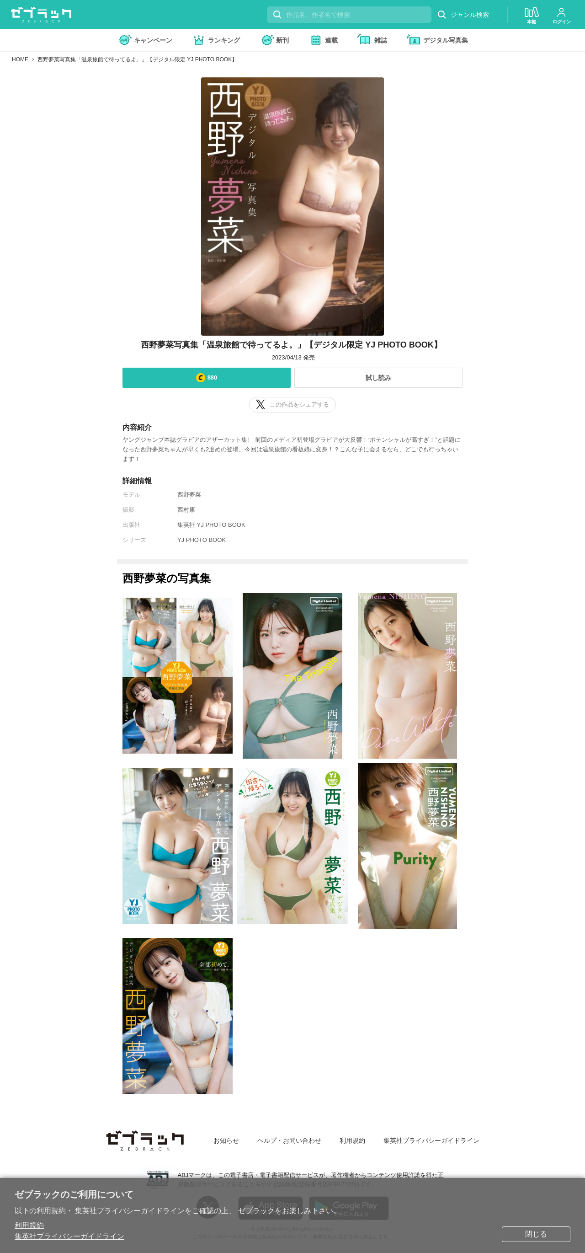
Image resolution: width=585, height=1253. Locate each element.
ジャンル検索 (463, 15)
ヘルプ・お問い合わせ (289, 1140)
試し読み (378, 377)
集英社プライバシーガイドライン (69, 1236)
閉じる (536, 1234)
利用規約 (29, 1225)
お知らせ (226, 1140)
